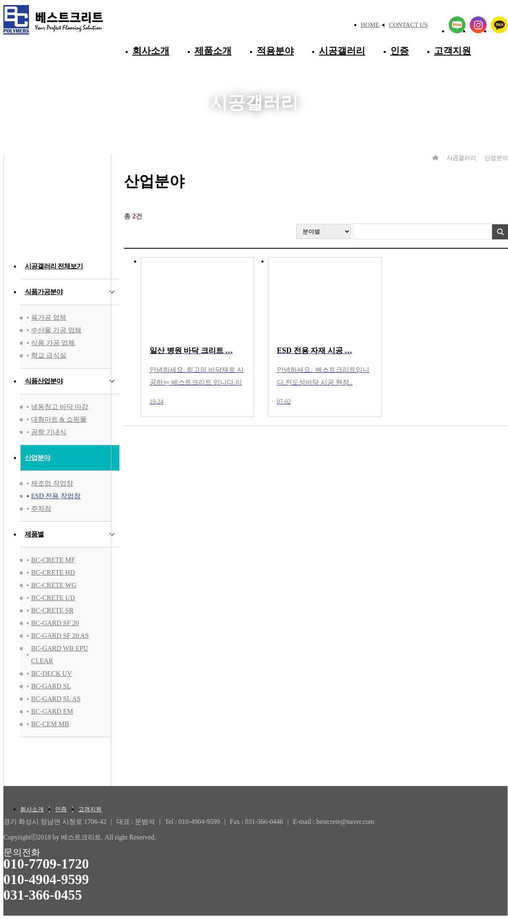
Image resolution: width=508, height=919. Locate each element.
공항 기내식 (48, 432)
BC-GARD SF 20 (55, 623)
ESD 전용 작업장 (56, 495)
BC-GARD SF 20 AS (60, 635)
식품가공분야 (44, 291)
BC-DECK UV (51, 673)
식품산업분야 (44, 381)
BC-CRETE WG (53, 585)
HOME (370, 24)
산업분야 (37, 457)
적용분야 (275, 50)
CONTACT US (408, 24)
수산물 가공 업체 (56, 330)
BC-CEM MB (50, 724)
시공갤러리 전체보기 (54, 266)
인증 (399, 50)
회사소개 (150, 50)
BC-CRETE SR (52, 610)
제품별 (34, 534)
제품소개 (213, 50)
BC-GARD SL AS (56, 698)
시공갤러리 (342, 50)
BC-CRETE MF (53, 559)
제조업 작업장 (52, 483)
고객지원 (452, 50)
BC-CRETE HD (53, 572)
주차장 (41, 508)
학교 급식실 (48, 355)
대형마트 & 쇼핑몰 (59, 419)
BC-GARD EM (52, 711)
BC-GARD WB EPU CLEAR (59, 654)
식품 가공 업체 (53, 342)
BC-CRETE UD (53, 597)
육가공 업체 (48, 317)
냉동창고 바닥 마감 (59, 406)
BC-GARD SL (51, 686)
